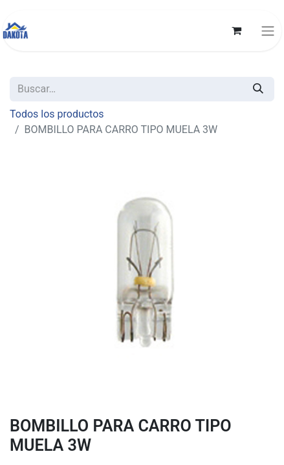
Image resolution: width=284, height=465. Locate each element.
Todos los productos (57, 114)
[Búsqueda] (258, 89)
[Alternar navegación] (267, 31)
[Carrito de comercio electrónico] (236, 30)
